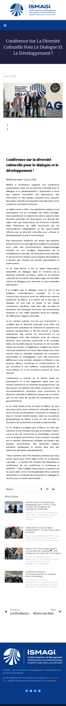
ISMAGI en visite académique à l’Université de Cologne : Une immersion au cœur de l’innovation (43, 550)
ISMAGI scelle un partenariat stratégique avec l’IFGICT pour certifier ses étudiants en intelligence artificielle (40, 505)
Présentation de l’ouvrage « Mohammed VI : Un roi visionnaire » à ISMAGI (43, 530)
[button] (5, 25)
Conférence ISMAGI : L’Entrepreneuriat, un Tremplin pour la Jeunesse (40, 574)
